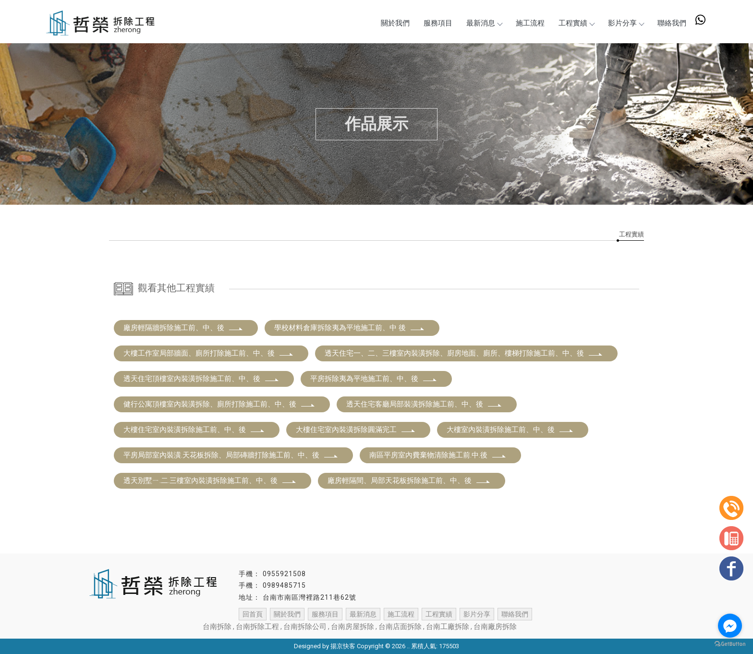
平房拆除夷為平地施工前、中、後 (373, 378)
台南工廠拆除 (447, 626)
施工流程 (528, 23)
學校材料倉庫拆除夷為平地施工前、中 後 (349, 327)
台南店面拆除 (400, 626)
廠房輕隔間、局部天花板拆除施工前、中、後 (409, 480)
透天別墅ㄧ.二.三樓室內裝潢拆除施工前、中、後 (210, 480)
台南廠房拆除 (495, 626)
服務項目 (435, 23)
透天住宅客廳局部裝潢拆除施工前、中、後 (424, 404)
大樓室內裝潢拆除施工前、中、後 (510, 429)
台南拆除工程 (257, 626)
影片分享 (625, 23)
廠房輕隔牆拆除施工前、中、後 (183, 327)
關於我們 (392, 23)
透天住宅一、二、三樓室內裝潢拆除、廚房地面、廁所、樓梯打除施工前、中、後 (464, 353)
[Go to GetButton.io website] (730, 644)
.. (408, 646)
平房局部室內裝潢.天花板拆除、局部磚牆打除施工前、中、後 (231, 455)
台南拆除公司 (305, 626)
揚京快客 (342, 646)
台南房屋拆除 (352, 626)
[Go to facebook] (730, 626)
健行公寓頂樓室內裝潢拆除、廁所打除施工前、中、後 (219, 404)
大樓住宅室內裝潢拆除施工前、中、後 (194, 429)
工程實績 (575, 23)
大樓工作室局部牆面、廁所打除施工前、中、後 (208, 353)
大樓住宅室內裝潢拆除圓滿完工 (356, 429)
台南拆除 (217, 626)
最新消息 (482, 23)
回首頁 (253, 614)
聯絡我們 (671, 23)
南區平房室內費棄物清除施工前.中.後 (438, 455)
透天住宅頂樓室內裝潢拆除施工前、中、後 (201, 378)
